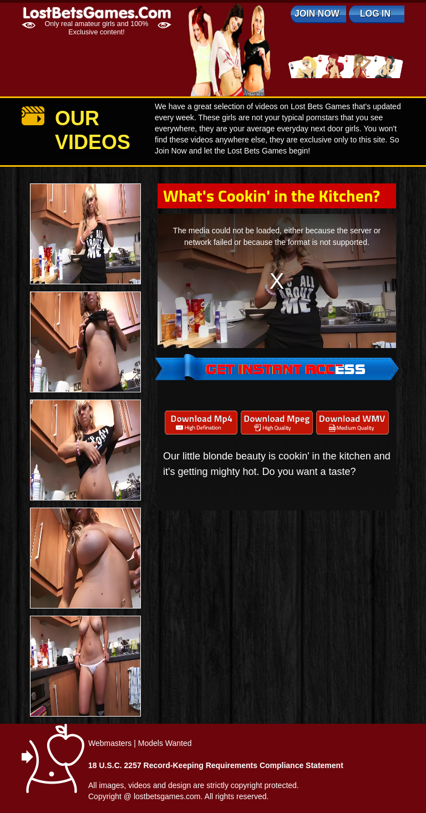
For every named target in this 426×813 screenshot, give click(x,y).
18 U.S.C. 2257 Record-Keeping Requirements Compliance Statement (215, 765)
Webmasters (109, 743)
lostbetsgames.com (167, 796)
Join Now (317, 13)
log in (375, 13)
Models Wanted (165, 743)
